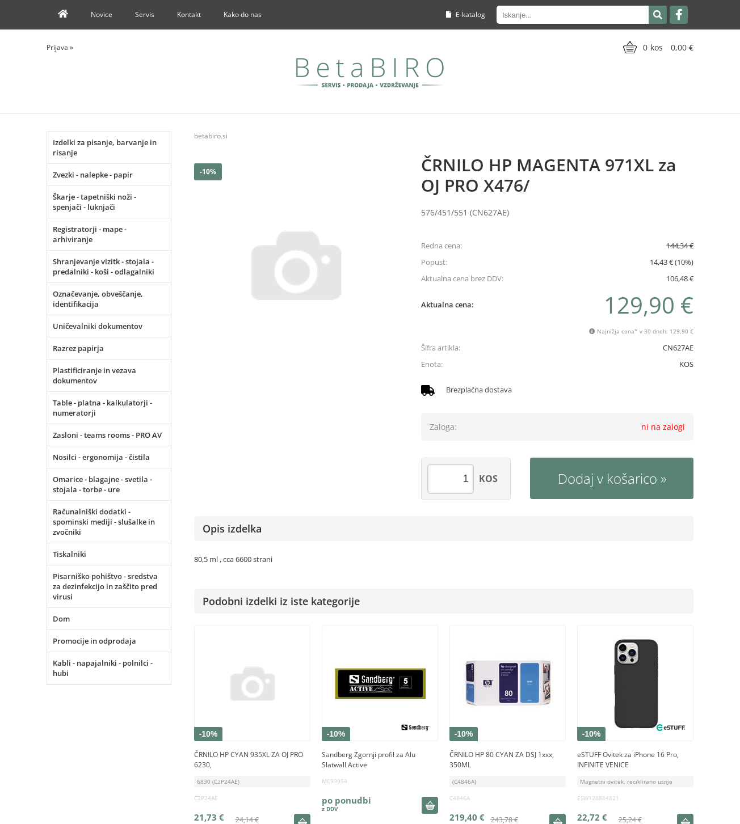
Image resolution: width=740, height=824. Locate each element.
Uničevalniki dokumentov (97, 326)
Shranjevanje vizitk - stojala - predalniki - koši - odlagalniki (103, 266)
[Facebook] (679, 15)
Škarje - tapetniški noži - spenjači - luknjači (94, 202)
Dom (61, 619)
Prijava (60, 47)
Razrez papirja (78, 348)
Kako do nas (243, 14)
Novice (101, 14)
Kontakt (189, 14)
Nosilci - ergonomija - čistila (101, 457)
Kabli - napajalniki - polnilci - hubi (103, 668)
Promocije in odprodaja (94, 641)
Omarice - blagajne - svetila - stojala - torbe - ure (102, 484)
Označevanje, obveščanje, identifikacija (98, 299)
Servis (144, 14)
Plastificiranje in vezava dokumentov (94, 375)
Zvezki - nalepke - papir (93, 175)
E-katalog (465, 14)
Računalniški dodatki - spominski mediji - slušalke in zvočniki (104, 521)
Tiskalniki (69, 554)
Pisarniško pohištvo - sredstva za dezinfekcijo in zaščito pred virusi (105, 586)
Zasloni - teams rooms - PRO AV (107, 435)
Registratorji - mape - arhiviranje (90, 234)
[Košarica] (656, 47)
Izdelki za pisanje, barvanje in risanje (105, 147)
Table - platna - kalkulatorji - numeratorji (102, 408)
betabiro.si (211, 136)
